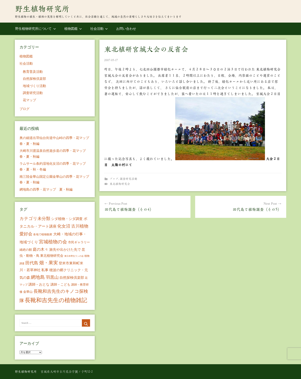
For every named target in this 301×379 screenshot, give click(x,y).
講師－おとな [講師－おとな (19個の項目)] (39, 284)
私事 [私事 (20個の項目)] (44, 270)
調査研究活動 (128, 178)
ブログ (114, 178)
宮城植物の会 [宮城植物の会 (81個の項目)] (53, 241)
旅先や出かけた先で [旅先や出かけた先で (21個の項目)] (65, 249)
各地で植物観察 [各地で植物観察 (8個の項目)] (42, 234)
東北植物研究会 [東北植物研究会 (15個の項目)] (51, 256)
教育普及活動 (33, 72)
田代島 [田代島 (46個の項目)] (31, 262)
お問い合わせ (126, 29)
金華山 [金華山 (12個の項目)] (28, 291)
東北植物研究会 (120, 183)
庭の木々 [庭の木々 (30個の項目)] (40, 249)
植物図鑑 (73, 29)
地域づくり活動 (34, 86)
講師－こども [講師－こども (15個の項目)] (60, 284)
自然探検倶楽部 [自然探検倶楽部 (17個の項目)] (71, 278)
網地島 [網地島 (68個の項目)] (38, 277)
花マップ (29, 100)
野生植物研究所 (42, 9)
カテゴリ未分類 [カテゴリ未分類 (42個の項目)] (34, 218)
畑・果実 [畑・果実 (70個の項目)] (48, 262)
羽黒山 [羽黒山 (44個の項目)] (52, 277)
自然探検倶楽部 (34, 79)
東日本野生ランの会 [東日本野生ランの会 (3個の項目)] (74, 256)
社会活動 (99, 29)
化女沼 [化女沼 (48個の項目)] (63, 226)
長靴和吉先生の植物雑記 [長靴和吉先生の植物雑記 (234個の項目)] (56, 300)
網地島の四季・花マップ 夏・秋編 (46, 189)
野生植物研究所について (35, 29)
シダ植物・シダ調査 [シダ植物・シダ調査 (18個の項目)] (67, 219)
